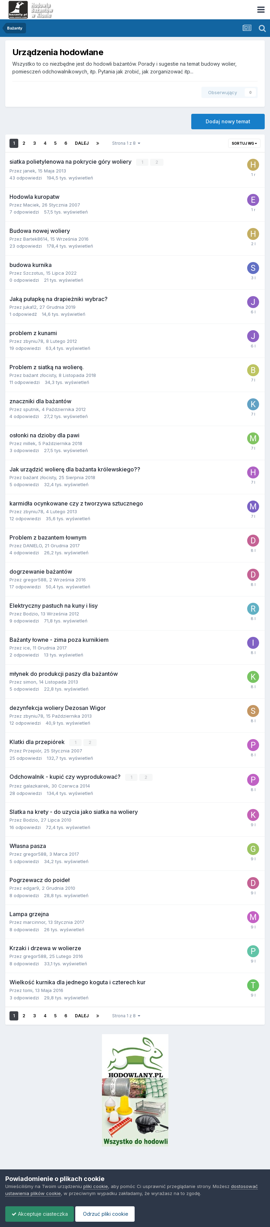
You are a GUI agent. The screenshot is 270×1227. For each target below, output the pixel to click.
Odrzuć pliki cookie (108, 1214)
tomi (27, 989)
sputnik (31, 409)
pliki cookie (95, 1186)
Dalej (82, 143)
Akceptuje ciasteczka (41, 1214)
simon (29, 681)
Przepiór (32, 750)
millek (29, 443)
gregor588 (34, 579)
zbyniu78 (33, 341)
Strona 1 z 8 (126, 143)
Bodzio (30, 613)
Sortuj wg (244, 143)
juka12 (30, 306)
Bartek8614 (35, 238)
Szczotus (33, 272)
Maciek (31, 204)
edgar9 (31, 887)
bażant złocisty (39, 375)
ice (26, 647)
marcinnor (34, 921)
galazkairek (36, 785)
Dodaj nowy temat (228, 121)
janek (29, 170)
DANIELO (32, 545)
